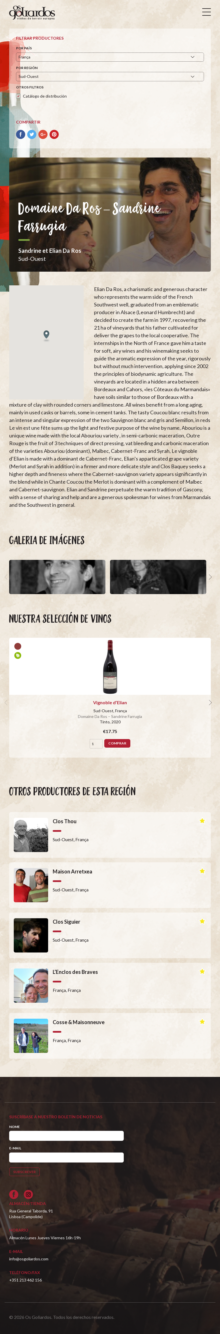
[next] (209, 577)
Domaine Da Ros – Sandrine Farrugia (110, 716)
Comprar (117, 743)
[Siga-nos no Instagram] (28, 1194)
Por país (24, 48)
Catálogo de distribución (45, 96)
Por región (27, 68)
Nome (14, 1127)
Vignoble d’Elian (110, 702)
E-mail (15, 1148)
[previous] (6, 577)
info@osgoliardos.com (28, 1258)
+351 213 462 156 (25, 1280)
